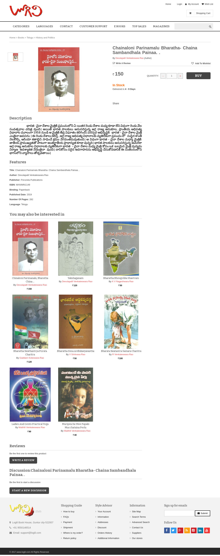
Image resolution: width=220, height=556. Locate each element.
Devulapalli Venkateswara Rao (130, 58)
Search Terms (139, 517)
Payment (67, 522)
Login (179, 4)
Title (11, 170)
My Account (193, 4)
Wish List (209, 4)
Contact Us (137, 527)
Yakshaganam (75, 278)
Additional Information (108, 538)
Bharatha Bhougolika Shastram (121, 278)
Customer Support (93, 26)
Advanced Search (141, 522)
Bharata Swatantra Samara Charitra (121, 351)
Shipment (68, 527)
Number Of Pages (18, 199)
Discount (102, 527)
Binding (13, 189)
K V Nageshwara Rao (122, 281)
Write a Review (123, 63)
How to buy (68, 511)
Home (168, 4)
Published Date (17, 194)
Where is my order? (73, 533)
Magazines (161, 26)
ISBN (12, 184)
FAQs (66, 517)
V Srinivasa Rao (77, 354)
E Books (119, 26)
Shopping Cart (203, 13)
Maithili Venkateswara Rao (32, 427)
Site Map (136, 511)
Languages (44, 26)
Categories (21, 26)
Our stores (137, 538)
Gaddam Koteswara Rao (32, 358)
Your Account (104, 511)
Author (13, 175)
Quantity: (153, 76)
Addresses (103, 522)
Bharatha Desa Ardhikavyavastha (75, 351)
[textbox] (191, 26)
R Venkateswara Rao (122, 354)
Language (14, 204)
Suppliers (136, 533)
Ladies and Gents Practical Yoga (30, 424)
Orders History (105, 533)
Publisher (14, 180)
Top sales (139, 26)
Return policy (69, 538)
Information (103, 517)
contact (66, 26)
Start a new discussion (29, 490)
